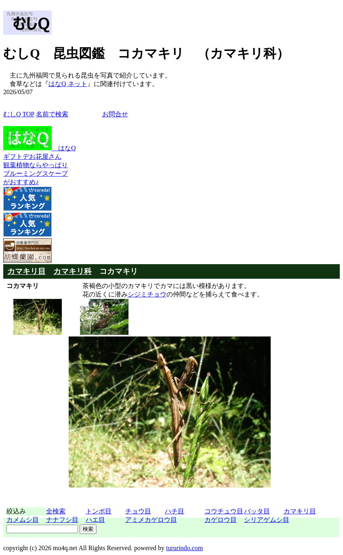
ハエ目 (95, 519)
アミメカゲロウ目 (151, 519)
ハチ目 (174, 511)
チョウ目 (138, 511)
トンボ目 (99, 511)
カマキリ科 (72, 271)
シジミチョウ (147, 294)
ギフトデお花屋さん (32, 156)
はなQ (39, 148)
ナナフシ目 (62, 519)
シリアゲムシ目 (266, 519)
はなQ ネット (67, 83)
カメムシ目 (22, 519)
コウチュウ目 (223, 511)
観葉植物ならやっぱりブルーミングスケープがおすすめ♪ (35, 173)
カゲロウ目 (220, 519)
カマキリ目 (26, 271)
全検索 (55, 511)
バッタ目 (257, 511)
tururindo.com (184, 547)
